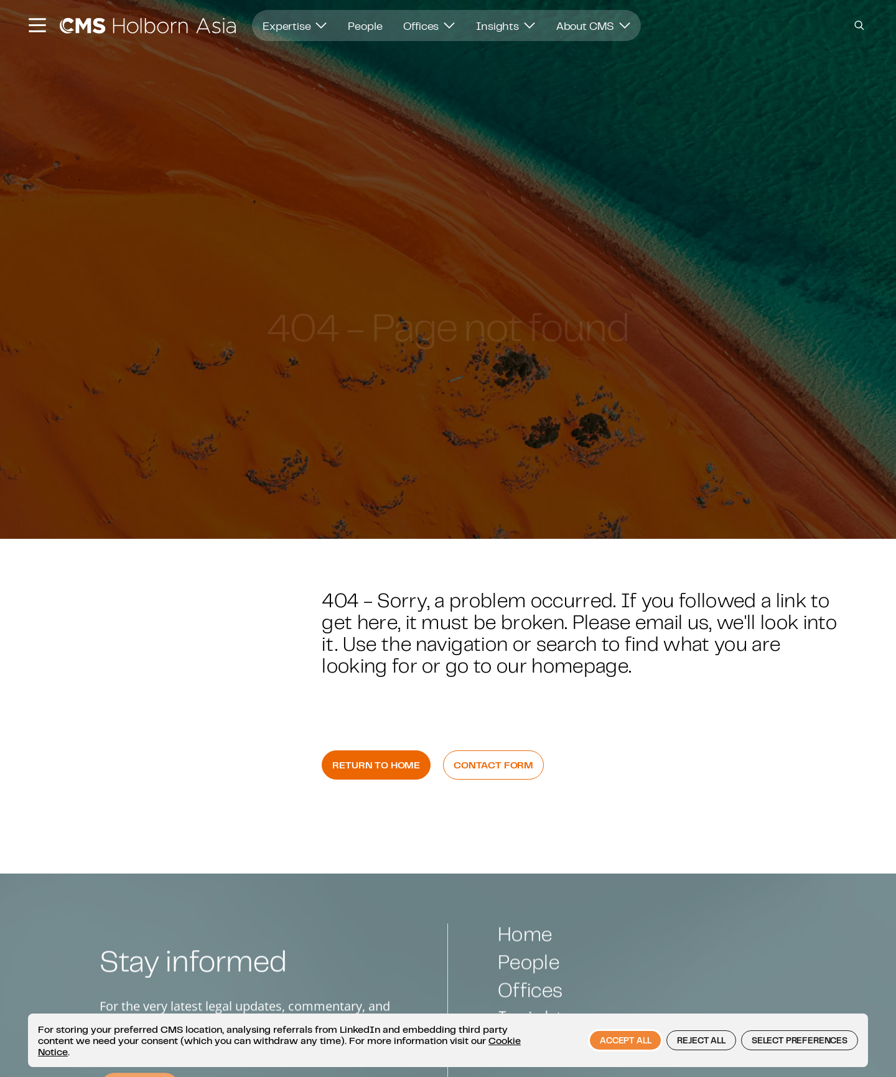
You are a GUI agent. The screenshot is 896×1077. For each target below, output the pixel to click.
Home (525, 957)
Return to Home (376, 764)
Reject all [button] (701, 1040)
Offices (429, 25)
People (365, 25)
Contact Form (493, 764)
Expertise (295, 25)
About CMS (593, 25)
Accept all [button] (625, 1040)
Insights (505, 25)
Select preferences (799, 1040)
